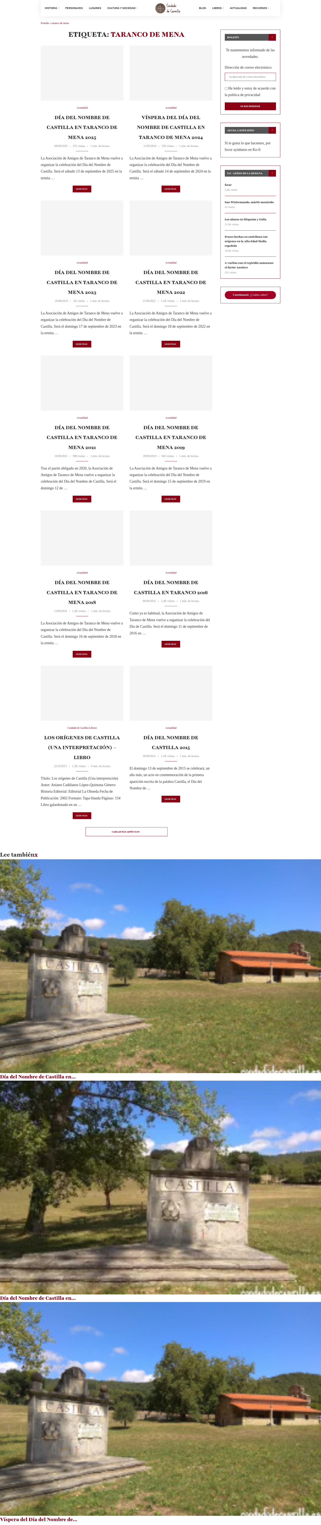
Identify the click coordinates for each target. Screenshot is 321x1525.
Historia (51, 8)
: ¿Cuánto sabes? (250, 297)
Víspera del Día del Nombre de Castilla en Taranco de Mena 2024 (171, 128)
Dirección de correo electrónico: (248, 69)
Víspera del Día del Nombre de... (38, 1521)
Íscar (228, 186)
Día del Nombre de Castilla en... (38, 1078)
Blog (202, 8)
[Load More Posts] (126, 833)
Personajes (74, 8)
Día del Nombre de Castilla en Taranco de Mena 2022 (171, 284)
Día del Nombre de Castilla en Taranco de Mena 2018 (82, 594)
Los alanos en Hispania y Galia (246, 221)
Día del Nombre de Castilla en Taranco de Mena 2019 (171, 439)
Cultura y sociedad (121, 8)
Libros (217, 8)
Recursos (260, 8)
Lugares (95, 8)
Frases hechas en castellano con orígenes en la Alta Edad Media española (247, 243)
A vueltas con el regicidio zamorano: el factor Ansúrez (250, 267)
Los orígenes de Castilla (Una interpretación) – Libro (82, 749)
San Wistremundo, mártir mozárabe (250, 204)
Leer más (81, 190)
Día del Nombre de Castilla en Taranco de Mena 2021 (82, 439)
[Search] (274, 8)
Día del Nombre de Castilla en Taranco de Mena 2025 (82, 128)
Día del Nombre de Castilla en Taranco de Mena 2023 (82, 284)
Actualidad (238, 8)
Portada (45, 24)
